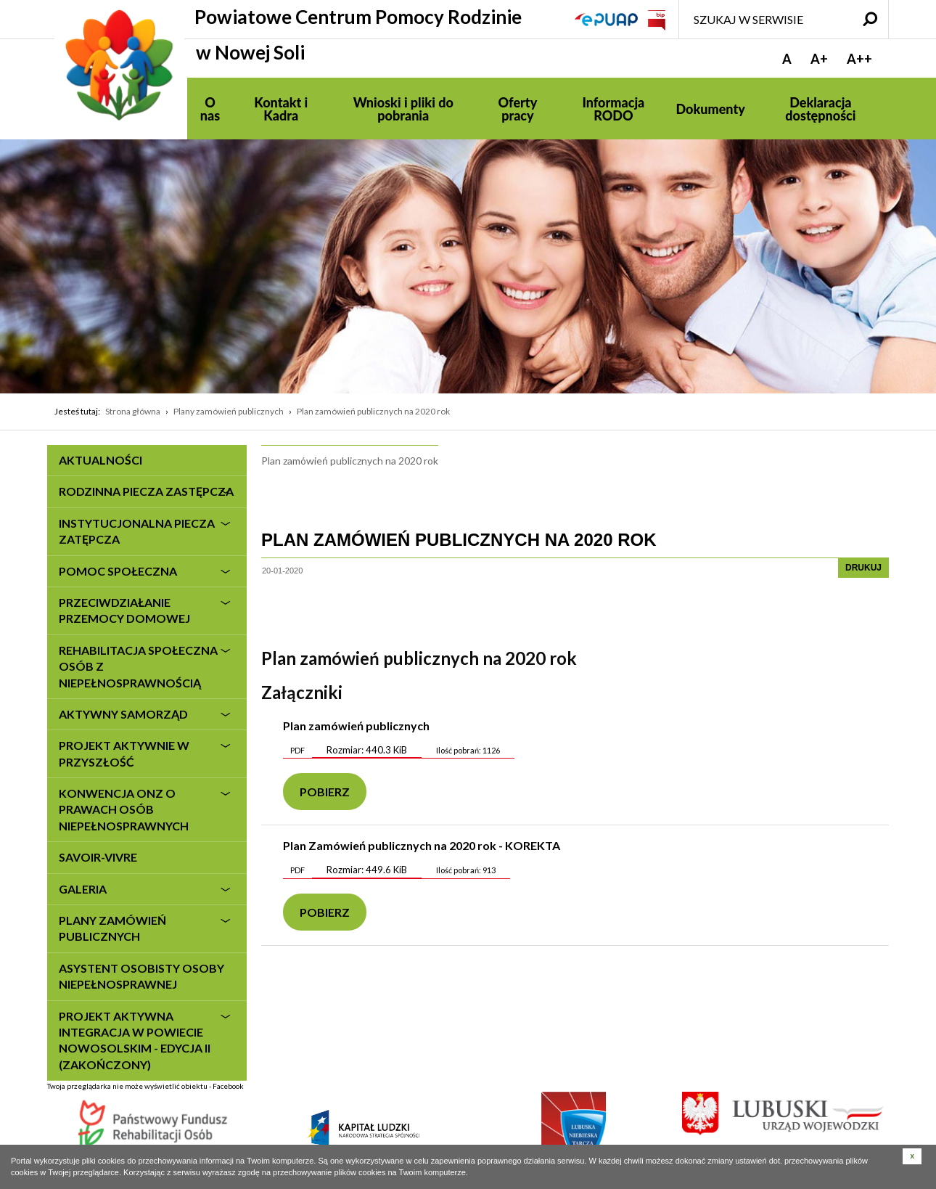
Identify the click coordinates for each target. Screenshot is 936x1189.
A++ (859, 59)
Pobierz (325, 791)
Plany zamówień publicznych (228, 411)
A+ (819, 59)
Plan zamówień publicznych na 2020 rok (373, 411)
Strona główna (132, 411)
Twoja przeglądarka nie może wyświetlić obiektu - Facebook (145, 1102)
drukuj (863, 568)
